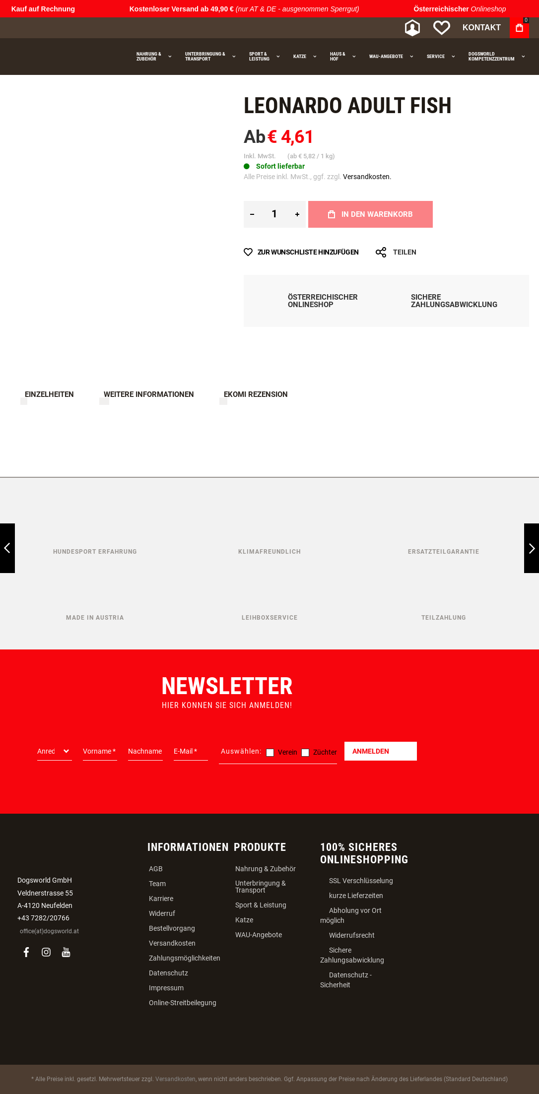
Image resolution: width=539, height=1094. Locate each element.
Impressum (166, 988)
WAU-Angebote (258, 935)
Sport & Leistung (260, 905)
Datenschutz (168, 973)
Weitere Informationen (149, 394)
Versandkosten (172, 943)
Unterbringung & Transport (260, 886)
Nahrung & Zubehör (265, 869)
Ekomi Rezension (256, 394)
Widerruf (162, 913)
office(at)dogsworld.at (49, 931)
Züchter (325, 752)
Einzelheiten (49, 394)
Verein (287, 752)
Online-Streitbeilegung (182, 1003)
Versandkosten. (367, 177)
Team (157, 884)
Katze (244, 920)
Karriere (161, 898)
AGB (156, 869)
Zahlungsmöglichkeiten (184, 958)
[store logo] (62, 28)
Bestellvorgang (172, 928)
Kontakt (482, 27)
